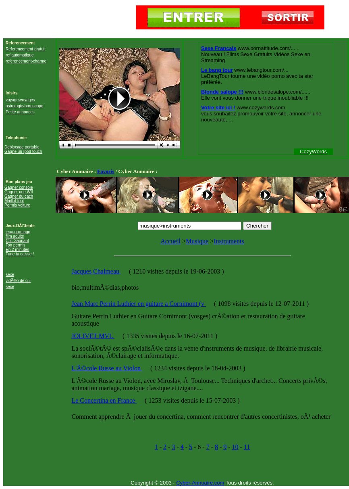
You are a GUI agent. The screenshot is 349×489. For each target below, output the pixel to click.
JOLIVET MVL (92, 335)
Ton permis (15, 245)
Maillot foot (14, 201)
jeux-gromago (18, 232)
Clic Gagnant (17, 240)
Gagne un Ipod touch (23, 151)
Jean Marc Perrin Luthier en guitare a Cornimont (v (138, 303)
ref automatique (20, 55)
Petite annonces (20, 112)
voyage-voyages (20, 100)
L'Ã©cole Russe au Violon (106, 368)
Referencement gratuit (26, 49)
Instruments (229, 241)
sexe (10, 274)
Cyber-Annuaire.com (200, 483)
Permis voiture (17, 205)
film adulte (15, 236)
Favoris (105, 171)
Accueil (170, 241)
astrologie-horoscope (24, 106)
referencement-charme (26, 61)
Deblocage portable (21, 147)
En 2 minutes (17, 249)
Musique (197, 241)
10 (235, 446)
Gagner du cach (18, 196)
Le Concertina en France (104, 400)
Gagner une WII (18, 192)
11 (247, 446)
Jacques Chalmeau (96, 271)
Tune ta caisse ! (20, 254)
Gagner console (18, 187)
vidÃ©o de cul (18, 280)
